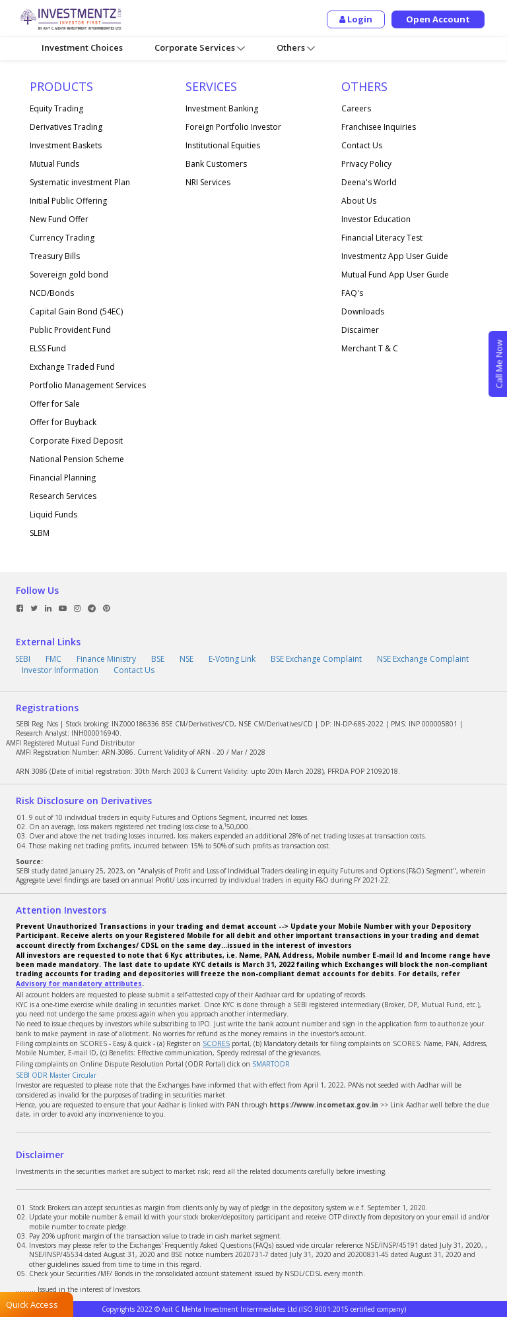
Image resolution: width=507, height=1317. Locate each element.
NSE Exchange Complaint (423, 658)
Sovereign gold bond (69, 274)
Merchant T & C (369, 348)
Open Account (439, 19)
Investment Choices (82, 47)
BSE (157, 658)
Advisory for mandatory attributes (79, 983)
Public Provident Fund (70, 330)
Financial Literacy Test (381, 237)
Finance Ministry (106, 658)
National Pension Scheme (77, 459)
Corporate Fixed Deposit (76, 440)
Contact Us (361, 145)
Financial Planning (63, 477)
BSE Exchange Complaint (316, 658)
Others (296, 48)
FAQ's (352, 293)
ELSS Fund (48, 348)
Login (356, 19)
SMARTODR (271, 1063)
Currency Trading (62, 237)
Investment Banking (222, 108)
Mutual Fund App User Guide (395, 274)
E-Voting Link (232, 658)
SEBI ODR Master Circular (56, 1075)
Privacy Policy (366, 163)
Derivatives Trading (66, 126)
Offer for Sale (55, 403)
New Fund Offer (59, 219)
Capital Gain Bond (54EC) (76, 311)
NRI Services (208, 182)
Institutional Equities (223, 145)
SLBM (40, 533)
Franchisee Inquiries (378, 126)
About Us (358, 200)
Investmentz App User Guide (394, 256)
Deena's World (369, 182)
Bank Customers (216, 163)
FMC (53, 658)
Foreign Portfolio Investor (233, 126)
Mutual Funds (54, 163)
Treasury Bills (55, 256)
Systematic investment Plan (80, 182)
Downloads (362, 311)
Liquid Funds (53, 514)
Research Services (63, 496)
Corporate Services (199, 48)
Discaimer (360, 330)
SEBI (22, 658)
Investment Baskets (66, 145)
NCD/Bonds (52, 293)
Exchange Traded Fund (72, 366)
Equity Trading (56, 108)
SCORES (216, 1043)
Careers (356, 108)
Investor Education (376, 219)
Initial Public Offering (68, 200)
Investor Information (60, 670)
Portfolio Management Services (88, 385)
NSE (186, 658)
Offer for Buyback (63, 422)
